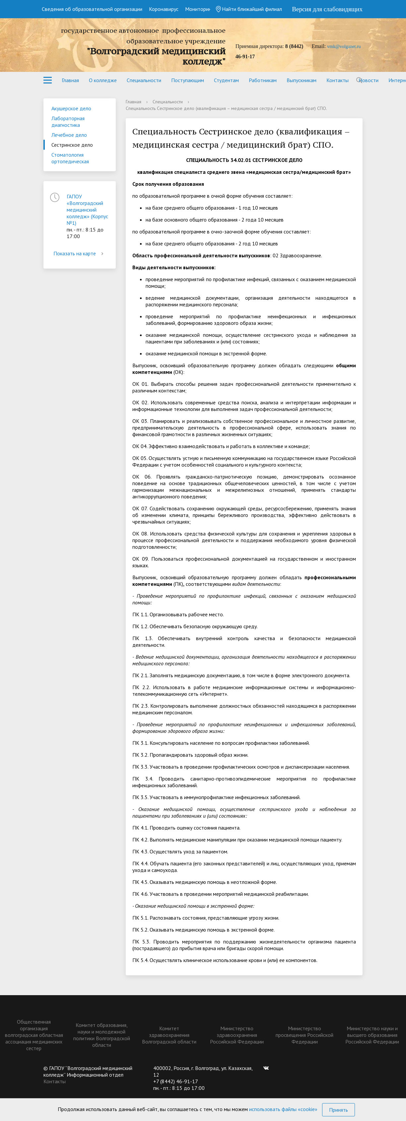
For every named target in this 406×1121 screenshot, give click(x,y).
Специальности (144, 80)
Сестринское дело (72, 144)
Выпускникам (301, 80)
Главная (70, 80)
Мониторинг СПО (205, 9)
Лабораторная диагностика (68, 121)
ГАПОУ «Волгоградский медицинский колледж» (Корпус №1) (87, 209)
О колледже (103, 80)
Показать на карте (79, 253)
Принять (338, 1109)
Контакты (337, 80)
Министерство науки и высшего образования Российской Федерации (372, 1035)
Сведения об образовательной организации (92, 9)
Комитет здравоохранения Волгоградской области (169, 1035)
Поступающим (187, 80)
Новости (368, 80)
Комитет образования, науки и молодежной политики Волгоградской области (101, 1035)
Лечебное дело (69, 134)
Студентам (226, 80)
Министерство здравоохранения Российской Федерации (237, 1035)
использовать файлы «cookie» (283, 1109)
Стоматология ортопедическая (70, 158)
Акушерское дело (71, 108)
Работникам (263, 80)
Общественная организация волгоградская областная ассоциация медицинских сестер (34, 1034)
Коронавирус (163, 9)
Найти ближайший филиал (248, 9)
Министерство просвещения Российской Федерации (304, 1035)
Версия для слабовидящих (327, 9)
